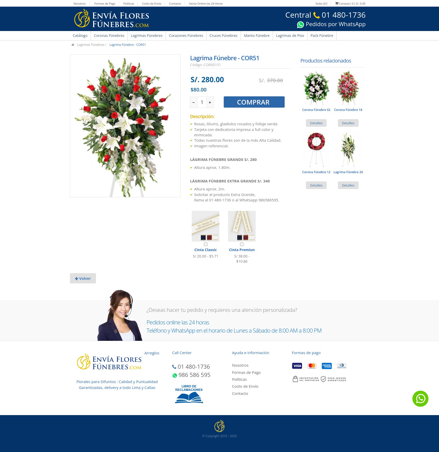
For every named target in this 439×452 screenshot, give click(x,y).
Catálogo (80, 35)
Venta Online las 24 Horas (206, 3)
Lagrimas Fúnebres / (91, 45)
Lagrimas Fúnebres (147, 35)
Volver (83, 278)
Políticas (128, 3)
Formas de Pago (104, 3)
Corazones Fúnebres (186, 35)
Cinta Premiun (242, 249)
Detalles (316, 123)
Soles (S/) (321, 3)
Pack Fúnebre (321, 35)
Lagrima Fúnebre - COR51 (127, 45)
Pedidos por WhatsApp (331, 24)
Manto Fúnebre (257, 35)
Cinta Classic (205, 249)
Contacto (175, 3)
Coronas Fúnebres (109, 35)
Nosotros (80, 3)
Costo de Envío (152, 3)
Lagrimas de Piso (290, 35)
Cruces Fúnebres (224, 35)
